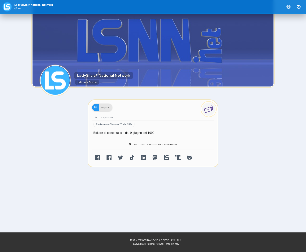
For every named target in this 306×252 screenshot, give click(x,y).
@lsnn (18, 8)
